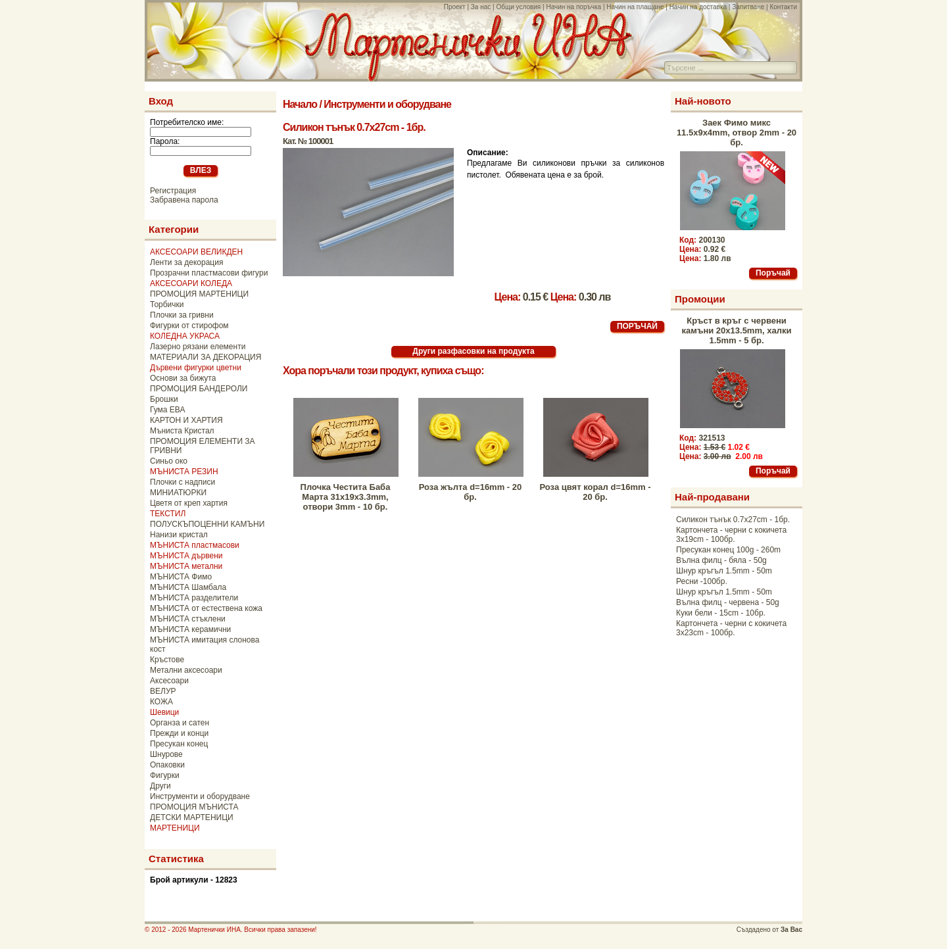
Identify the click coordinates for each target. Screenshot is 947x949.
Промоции (700, 298)
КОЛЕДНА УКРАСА (185, 336)
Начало (300, 104)
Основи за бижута (183, 378)
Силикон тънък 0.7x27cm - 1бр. (733, 519)
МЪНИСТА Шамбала (188, 587)
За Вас (791, 929)
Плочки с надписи (182, 482)
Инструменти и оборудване (200, 796)
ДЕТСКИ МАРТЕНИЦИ (191, 817)
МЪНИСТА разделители (194, 597)
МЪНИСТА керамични (190, 629)
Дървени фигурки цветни (195, 367)
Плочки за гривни (182, 315)
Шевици (164, 712)
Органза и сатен (179, 722)
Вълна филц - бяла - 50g (721, 560)
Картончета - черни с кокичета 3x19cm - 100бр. (731, 534)
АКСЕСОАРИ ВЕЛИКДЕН (196, 251)
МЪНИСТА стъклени (188, 618)
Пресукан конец (179, 743)
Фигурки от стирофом (189, 325)
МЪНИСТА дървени (186, 555)
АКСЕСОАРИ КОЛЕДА (191, 283)
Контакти (783, 7)
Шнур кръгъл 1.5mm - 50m (724, 570)
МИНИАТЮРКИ (178, 492)
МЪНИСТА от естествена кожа (206, 608)
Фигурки (165, 775)
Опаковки (167, 764)
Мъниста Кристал (182, 430)
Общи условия (518, 7)
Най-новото (703, 101)
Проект (455, 7)
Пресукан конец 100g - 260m (728, 549)
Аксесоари (169, 680)
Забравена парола (184, 200)
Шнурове (166, 754)
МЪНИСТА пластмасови (194, 545)
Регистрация (173, 190)
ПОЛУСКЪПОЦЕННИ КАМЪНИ (207, 524)
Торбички (167, 304)
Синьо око (168, 461)
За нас (481, 7)
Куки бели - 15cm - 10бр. (720, 613)
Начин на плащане (635, 7)
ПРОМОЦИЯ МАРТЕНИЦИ (199, 294)
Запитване (748, 7)
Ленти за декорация (186, 262)
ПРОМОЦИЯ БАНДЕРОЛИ (198, 388)
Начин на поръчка (573, 7)
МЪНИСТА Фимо (181, 576)
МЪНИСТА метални (186, 566)
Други (160, 786)
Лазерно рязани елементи (197, 346)
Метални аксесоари (186, 670)
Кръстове (167, 659)
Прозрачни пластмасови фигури (209, 273)
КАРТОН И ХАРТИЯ (186, 420)
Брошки (164, 399)
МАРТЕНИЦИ (175, 828)
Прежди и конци (179, 733)
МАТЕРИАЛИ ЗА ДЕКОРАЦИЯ (205, 357)
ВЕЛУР (163, 691)
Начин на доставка (698, 7)
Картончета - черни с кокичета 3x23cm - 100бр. (731, 628)
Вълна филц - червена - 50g (727, 602)
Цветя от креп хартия (189, 503)
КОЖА (161, 701)
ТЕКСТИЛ (167, 513)
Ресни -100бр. (701, 581)
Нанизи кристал (179, 534)
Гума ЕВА (167, 409)
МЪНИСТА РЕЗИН (184, 471)
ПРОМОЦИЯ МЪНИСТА (194, 807)
